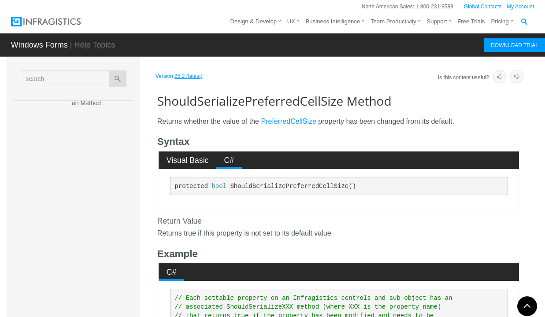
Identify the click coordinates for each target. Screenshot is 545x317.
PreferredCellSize (288, 121)
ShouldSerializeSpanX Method (103, 268)
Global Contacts (482, 7)
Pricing (499, 21)
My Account (520, 7)
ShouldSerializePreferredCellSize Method (104, 220)
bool (218, 186)
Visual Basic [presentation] (188, 160)
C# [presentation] (229, 160)
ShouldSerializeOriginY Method (104, 195)
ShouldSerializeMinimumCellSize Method (103, 123)
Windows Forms (39, 45)
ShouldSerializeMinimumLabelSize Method (103, 147)
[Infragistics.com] (55, 21)
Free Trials (471, 21)
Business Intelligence (332, 21)
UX (291, 21)
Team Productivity (393, 21)
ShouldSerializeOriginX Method (104, 171)
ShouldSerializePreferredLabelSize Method (104, 244)
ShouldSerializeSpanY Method (103, 292)
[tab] (187, 160)
